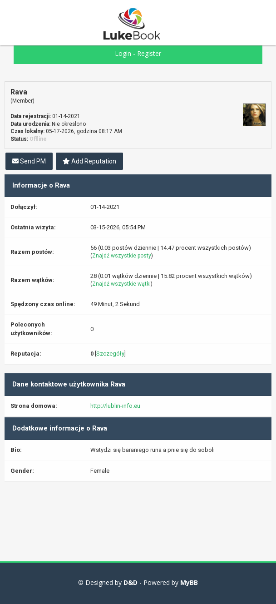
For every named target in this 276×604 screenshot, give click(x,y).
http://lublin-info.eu (115, 405)
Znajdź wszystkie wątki (121, 284)
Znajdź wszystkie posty (121, 255)
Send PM (29, 161)
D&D (130, 582)
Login (123, 53)
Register (149, 53)
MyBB (189, 582)
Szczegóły (110, 353)
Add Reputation (89, 161)
